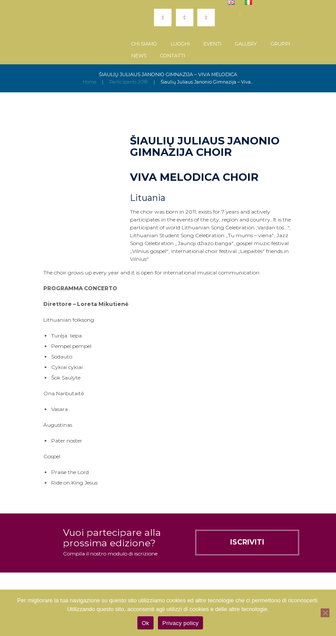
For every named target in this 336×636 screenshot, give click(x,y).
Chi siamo (144, 44)
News (139, 56)
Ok (145, 623)
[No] (325, 612)
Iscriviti (247, 542)
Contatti (172, 56)
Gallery (246, 44)
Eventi (212, 44)
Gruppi (280, 44)
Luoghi (180, 44)
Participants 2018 (128, 82)
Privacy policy (180, 623)
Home (89, 82)
